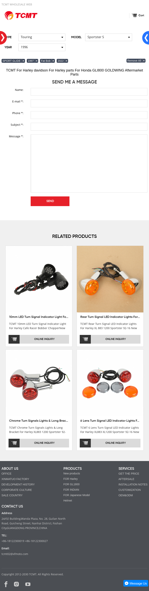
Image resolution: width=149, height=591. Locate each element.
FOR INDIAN (71, 489)
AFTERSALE (126, 479)
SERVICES (126, 469)
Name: (19, 90)
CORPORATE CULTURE (17, 489)
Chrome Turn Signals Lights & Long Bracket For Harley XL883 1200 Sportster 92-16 (67, 420)
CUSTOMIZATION (130, 489)
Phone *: (17, 113)
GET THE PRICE (129, 473)
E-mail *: (17, 101)
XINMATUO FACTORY (15, 479)
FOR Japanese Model (76, 495)
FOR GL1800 (71, 484)
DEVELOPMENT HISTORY (18, 484)
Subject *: (17, 124)
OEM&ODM (126, 495)
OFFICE (6, 473)
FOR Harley (70, 478)
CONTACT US (12, 506)
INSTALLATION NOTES (133, 484)
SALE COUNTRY (12, 495)
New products (71, 473)
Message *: (16, 136)
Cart (141, 15)
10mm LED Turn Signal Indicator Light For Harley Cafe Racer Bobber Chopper (64, 317)
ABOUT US (10, 469)
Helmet (67, 500)
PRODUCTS (72, 469)
